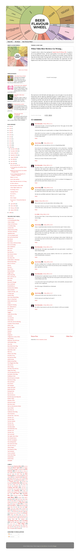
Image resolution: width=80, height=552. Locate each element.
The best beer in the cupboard (20, 85)
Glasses (21, 499)
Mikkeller (14, 510)
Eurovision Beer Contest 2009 (16, 185)
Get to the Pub (11, 317)
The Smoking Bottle (12, 441)
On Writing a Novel (14, 189)
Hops (9, 503)
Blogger (54, 546)
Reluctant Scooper (11, 402)
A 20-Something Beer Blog (13, 220)
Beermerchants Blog (12, 261)
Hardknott (24, 500)
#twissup (9, 466)
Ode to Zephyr (13, 197)
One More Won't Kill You (13, 368)
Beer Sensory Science (12, 254)
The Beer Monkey (11, 421)
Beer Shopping (17, 472)
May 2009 (12, 163)
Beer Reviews (10, 252)
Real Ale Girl (10, 393)
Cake (19, 484)
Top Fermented (11, 451)
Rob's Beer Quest (11, 404)
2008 (10, 212)
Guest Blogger (18, 500)
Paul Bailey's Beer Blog (13, 374)
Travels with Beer (11, 453)
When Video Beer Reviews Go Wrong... (18, 181)
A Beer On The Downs (12, 224)
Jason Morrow (44, 546)
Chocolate (9, 486)
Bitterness (20, 480)
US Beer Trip (25, 522)
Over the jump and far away (13, 372)
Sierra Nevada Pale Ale (15, 165)
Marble (9, 510)
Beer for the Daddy (12, 244)
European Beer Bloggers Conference (15, 492)
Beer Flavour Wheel (27, 41)
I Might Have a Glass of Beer (14, 336)
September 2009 (14, 155)
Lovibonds (24, 508)
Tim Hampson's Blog (12, 449)
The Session (21, 519)
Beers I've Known (11, 263)
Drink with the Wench (12, 301)
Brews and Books (11, 284)
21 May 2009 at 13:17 (48, 293)
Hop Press (10, 329)
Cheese (24, 484)
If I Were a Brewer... (14, 183)
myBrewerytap (11, 359)
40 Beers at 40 (11, 218)
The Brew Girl (11, 430)
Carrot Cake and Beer (14, 179)
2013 (10, 138)
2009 (10, 147)
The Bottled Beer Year (12, 428)
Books (17, 481)
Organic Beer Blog (12, 370)
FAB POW (16, 493)
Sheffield (21, 516)
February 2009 (13, 208)
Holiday (9, 502)
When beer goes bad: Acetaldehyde (18, 114)
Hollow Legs (10, 325)
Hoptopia (9, 331)
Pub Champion (11, 385)
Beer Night (10, 472)
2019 (10, 128)
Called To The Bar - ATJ (13, 291)
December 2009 (13, 148)
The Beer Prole (11, 425)
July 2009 (12, 159)
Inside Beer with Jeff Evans (13, 340)
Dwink (9, 302)
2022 (10, 126)
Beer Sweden (10, 256)
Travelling (25, 520)
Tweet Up (12, 522)
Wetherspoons (17, 525)
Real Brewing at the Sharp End (14, 396)
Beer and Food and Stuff (13, 237)
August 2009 (13, 157)
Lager (26, 507)
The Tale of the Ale (12, 445)
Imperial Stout (22, 505)
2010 (10, 145)
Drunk (24, 490)
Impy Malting (10, 338)
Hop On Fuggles (11, 327)
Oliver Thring (10, 366)
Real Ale (20, 513)
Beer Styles (11, 474)
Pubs (26, 511)
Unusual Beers (12, 523)
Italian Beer (10, 507)
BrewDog (10, 280)
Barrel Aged (16, 467)
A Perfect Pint (11, 227)
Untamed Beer (11, 456)
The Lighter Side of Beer (13, 436)
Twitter (18, 522)
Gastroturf (10, 316)
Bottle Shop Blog (11, 274)
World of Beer (11, 458)
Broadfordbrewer (11, 286)
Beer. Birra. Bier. (11, 257)
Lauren (11, 508)
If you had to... (13, 193)
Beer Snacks (25, 472)
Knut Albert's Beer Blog (13, 346)
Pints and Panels (11, 381)
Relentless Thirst (11, 400)
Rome (17, 514)
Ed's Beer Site (11, 308)
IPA (19, 504)
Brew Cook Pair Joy (12, 276)
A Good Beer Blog (11, 225)
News (25, 510)
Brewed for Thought (12, 282)
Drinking (16, 490)
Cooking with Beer (13, 487)
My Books (17, 41)
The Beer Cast (11, 417)
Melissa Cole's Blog (12, 353)
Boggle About (10, 272)
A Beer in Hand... (11, 222)
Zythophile (10, 460)
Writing (18, 528)
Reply (36, 138)
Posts (10, 534)
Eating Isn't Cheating (12, 304)
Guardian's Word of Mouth (13, 323)
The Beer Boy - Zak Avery (13, 415)
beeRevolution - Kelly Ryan (13, 259)
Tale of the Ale (11, 409)
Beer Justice (10, 248)
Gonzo (12, 500)
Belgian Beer (25, 477)
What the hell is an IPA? (19, 104)
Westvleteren (10, 525)
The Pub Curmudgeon (12, 439)
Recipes (26, 513)
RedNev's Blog (11, 398)
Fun (11, 499)
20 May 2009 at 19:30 (44, 214)
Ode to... (9, 511)
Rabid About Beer (11, 389)
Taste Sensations (11, 413)
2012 (10, 141)
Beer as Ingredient (16, 477)
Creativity (9, 489)
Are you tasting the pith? (13, 235)
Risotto (12, 514)
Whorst (36, 201)
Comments (11, 536)
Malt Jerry (10, 351)
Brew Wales (10, 278)
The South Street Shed (12, 443)
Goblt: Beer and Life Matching (14, 321)
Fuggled (9, 312)
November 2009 (14, 151)
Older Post (69, 336)
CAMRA (14, 484)
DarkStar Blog (11, 295)
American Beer (17, 466)
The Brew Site (11, 432)
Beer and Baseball (18, 475)
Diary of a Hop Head (12, 299)
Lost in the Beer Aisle (12, 347)
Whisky (15, 526)
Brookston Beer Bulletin (13, 287)
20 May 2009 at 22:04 (48, 261)
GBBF (16, 499)
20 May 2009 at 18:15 (43, 201)
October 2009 (13, 153)
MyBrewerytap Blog (12, 361)
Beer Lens (10, 250)
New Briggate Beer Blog (13, 363)
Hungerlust (10, 334)
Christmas (16, 486)
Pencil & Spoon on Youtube (13, 378)
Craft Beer (23, 487)
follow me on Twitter (23, 69)
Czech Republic (17, 489)
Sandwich (16, 516)
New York (20, 510)
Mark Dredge (38, 143)
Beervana (10, 267)
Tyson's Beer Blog (11, 455)
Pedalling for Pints (11, 376)
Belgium (11, 478)
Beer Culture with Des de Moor (14, 242)
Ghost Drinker (11, 319)
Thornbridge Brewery (13, 520)
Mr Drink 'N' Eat (11, 355)
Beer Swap (19, 474)
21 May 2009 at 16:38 (47, 305)
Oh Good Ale (10, 364)
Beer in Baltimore (11, 246)
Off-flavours (15, 511)
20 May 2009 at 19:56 (47, 247)
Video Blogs (21, 523)
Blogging (11, 481)
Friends (19, 497)
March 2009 (13, 205)
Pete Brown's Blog (11, 379)
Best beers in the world (19, 478)
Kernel (21, 507)
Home (52, 336)
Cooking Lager (11, 293)
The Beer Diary (11, 419)
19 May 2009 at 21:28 (48, 143)
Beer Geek (17, 471)
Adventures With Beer (12, 231)
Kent (16, 507)
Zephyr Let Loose (14, 177)
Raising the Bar (11, 391)
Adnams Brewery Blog (12, 229)
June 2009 (12, 161)
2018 (10, 130)
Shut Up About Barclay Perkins (14, 406)
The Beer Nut (10, 423)
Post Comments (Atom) (42, 339)
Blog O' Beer (10, 269)
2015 (10, 134)
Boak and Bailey (11, 271)
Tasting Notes (11, 519)
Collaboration (23, 486)
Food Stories (10, 310)
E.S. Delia (37, 214)
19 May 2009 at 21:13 (47, 123)
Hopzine (9, 333)
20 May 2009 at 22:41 (47, 273)
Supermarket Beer (22, 517)
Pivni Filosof (10, 383)
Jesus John (10, 344)
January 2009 (13, 210)
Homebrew (15, 502)
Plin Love (12, 195)
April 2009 (12, 203)
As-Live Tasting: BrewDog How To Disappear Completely (17, 174)
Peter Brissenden (38, 123)
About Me (10, 41)
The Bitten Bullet (11, 426)
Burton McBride (11, 289)
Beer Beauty (10, 239)
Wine (20, 526)
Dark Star (24, 489)
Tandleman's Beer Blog (12, 411)
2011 (10, 143)
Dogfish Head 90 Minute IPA (59, 52)
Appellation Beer (11, 233)
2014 (10, 136)
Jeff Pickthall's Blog (12, 342)
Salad (22, 514)
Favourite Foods (17, 495)
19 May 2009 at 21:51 (47, 165)
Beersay (9, 265)
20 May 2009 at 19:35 (48, 224)
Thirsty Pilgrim (11, 447)
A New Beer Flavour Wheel (20, 76)
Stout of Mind (11, 408)
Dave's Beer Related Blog (13, 297)
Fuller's (26, 497)
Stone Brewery (14, 517)
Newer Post (34, 336)
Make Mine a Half (11, 349)
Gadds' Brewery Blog (12, 314)
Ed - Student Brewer (12, 306)
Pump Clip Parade (11, 387)
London (17, 508)
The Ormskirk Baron (12, 438)
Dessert (9, 490)
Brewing (24, 481)
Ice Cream (25, 503)
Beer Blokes (10, 241)
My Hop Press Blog (12, 357)
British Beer (16, 483)
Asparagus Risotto (14, 191)
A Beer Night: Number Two (16, 187)
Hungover (14, 503)
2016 (10, 132)
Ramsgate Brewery (13, 513)
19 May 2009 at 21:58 (48, 187)
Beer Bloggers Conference (17, 469)
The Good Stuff (11, 434)
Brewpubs (9, 483)
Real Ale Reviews (11, 394)
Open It (22, 511)
